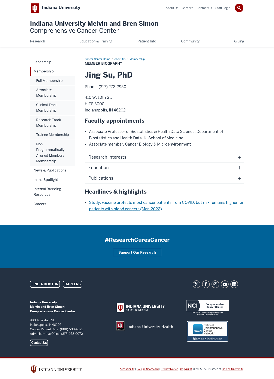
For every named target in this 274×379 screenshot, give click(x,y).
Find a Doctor (44, 285)
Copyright (186, 370)
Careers (72, 285)
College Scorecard (148, 370)
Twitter (196, 285)
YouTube (225, 285)
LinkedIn (234, 285)
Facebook (206, 285)
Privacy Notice (169, 370)
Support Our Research (137, 253)
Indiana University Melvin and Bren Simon (94, 28)
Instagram (215, 285)
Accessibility (127, 370)
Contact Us (39, 344)
